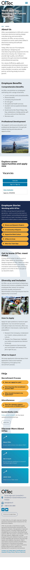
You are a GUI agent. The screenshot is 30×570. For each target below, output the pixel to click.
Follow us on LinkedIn (9, 430)
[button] (26, 3)
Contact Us (5, 566)
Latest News (12, 566)
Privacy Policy (11, 567)
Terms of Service (20, 567)
